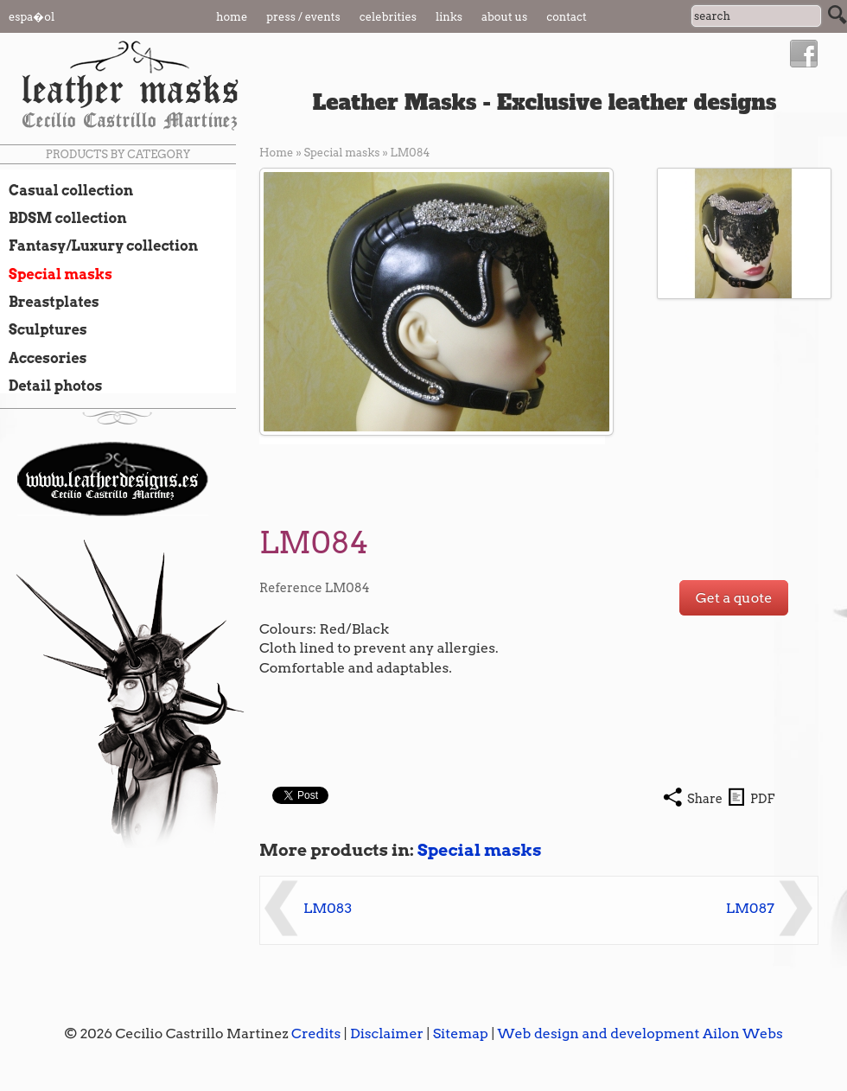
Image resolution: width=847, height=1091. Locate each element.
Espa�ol (31, 16)
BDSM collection (63, 218)
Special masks (56, 274)
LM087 (750, 908)
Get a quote (734, 598)
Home (231, 16)
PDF (762, 799)
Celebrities (388, 16)
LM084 (410, 152)
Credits (316, 1033)
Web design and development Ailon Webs (639, 1033)
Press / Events (303, 16)
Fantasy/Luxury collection (99, 245)
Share (705, 799)
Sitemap (460, 1033)
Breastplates (49, 301)
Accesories (43, 358)
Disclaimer (387, 1033)
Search (837, 14)
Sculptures (43, 329)
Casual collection (66, 190)
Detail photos (51, 385)
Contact (566, 16)
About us (504, 16)
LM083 (327, 908)
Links (449, 16)
